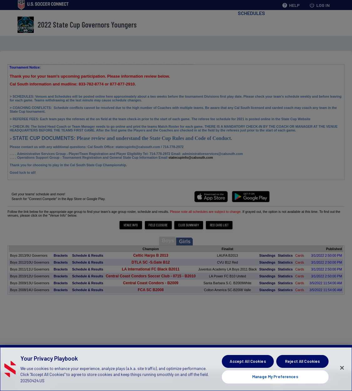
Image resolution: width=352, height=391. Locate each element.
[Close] (342, 369)
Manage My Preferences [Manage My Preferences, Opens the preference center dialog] (275, 377)
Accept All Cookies (248, 362)
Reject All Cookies (302, 362)
